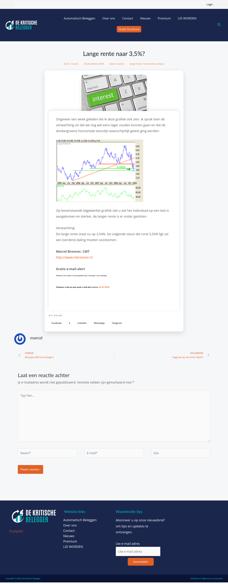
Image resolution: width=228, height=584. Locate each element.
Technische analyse (153, 63)
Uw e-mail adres (128, 545)
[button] (56, 323)
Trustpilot (16, 533)
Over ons (108, 18)
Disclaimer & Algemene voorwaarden (207, 580)
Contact (127, 18)
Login (210, 4)
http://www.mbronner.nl (74, 257)
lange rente (136, 63)
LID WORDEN (187, 18)
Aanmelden (140, 563)
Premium (164, 18)
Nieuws (145, 18)
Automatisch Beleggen (79, 18)
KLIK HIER (104, 287)
